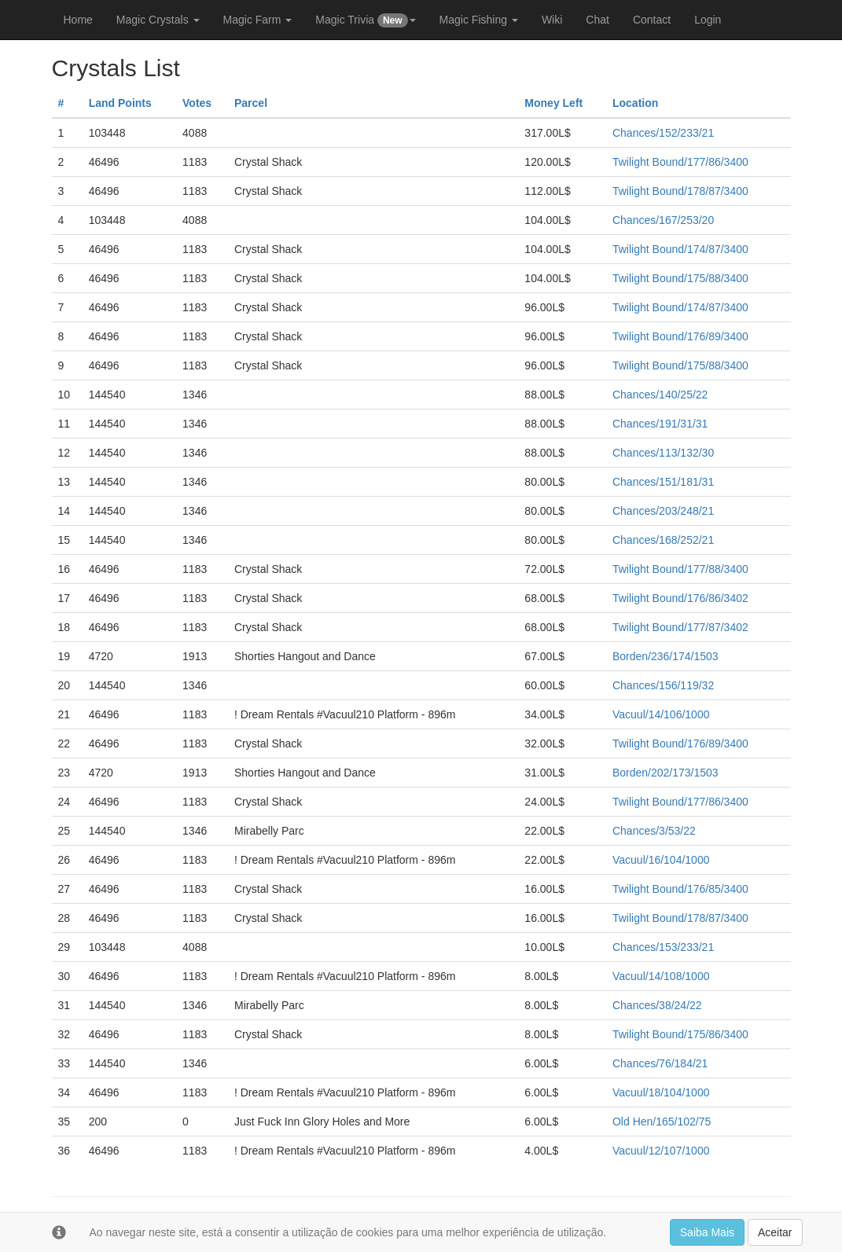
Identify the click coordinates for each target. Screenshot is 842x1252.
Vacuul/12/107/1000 (661, 1150)
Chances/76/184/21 (660, 1063)
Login (707, 19)
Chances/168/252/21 (663, 540)
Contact (652, 19)
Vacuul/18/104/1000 (661, 1092)
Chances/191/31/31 (660, 423)
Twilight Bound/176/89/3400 (680, 336)
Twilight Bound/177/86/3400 (680, 162)
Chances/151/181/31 (663, 481)
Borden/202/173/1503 (665, 772)
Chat (597, 19)
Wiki (552, 19)
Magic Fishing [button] (478, 19)
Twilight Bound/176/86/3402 (680, 598)
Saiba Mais (707, 1232)
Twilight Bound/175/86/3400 (680, 1034)
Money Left (553, 103)
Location (635, 103)
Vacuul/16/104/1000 (661, 860)
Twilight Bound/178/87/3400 (680, 191)
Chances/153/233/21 (663, 947)
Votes (196, 103)
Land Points (120, 103)
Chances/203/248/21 (663, 511)
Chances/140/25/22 (660, 394)
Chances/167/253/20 (663, 220)
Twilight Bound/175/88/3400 (680, 278)
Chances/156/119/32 (663, 685)
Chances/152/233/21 (663, 133)
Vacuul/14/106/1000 (661, 714)
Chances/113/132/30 (663, 452)
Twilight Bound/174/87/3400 (680, 249)
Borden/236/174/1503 (665, 656)
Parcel (250, 103)
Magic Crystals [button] (158, 19)
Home (78, 19)
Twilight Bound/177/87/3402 (680, 627)
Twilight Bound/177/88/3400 (680, 569)
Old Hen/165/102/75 (661, 1121)
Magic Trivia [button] (365, 20)
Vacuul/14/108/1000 (661, 976)
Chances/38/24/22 (657, 1005)
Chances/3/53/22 (654, 830)
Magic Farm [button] (257, 19)
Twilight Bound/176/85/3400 (680, 889)
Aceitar (775, 1232)
